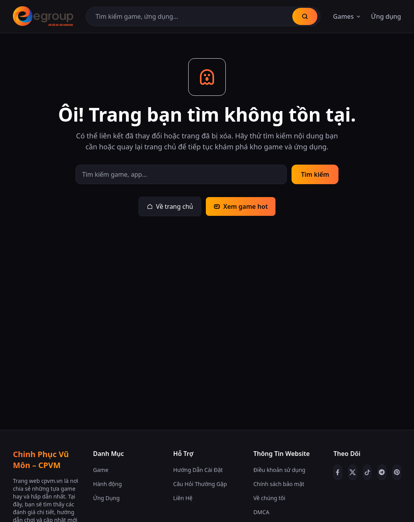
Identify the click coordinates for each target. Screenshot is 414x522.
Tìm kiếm (315, 174)
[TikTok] (367, 472)
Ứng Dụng (106, 498)
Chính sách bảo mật (278, 484)
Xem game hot (241, 206)
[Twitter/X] (352, 472)
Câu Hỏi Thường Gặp (200, 484)
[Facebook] (337, 472)
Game (100, 470)
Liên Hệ (183, 498)
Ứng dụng (386, 16)
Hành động (107, 484)
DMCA (261, 512)
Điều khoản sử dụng (279, 470)
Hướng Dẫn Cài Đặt (198, 470)
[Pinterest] (396, 472)
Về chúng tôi (269, 498)
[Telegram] (382, 472)
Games (347, 16)
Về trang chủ (170, 206)
